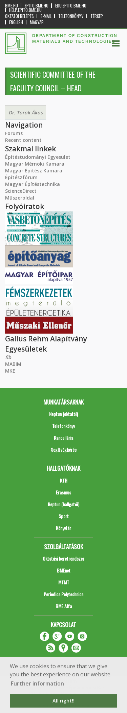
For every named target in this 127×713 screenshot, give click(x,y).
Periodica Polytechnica (63, 594)
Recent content (23, 140)
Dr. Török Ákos (25, 112)
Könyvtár (63, 527)
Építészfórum (21, 177)
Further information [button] (37, 683)
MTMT (63, 582)
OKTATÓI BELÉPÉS (19, 16)
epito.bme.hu (36, 5)
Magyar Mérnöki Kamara (34, 164)
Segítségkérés (64, 449)
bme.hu (11, 5)
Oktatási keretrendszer (63, 558)
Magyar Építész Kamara (33, 170)
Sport (64, 516)
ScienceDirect (21, 191)
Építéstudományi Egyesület (37, 157)
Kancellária (63, 437)
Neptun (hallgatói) (63, 504)
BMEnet (63, 570)
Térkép (96, 16)
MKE (10, 371)
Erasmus (63, 492)
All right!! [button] (63, 700)
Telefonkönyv (71, 16)
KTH (63, 480)
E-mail (46, 16)
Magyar (37, 22)
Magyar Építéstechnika (32, 184)
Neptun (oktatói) (63, 413)
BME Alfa (64, 605)
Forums (14, 133)
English (16, 22)
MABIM (13, 364)
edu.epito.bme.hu (70, 5)
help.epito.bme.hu (25, 10)
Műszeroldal (19, 197)
